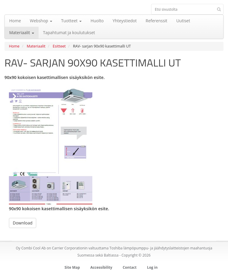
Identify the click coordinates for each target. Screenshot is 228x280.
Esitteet (59, 46)
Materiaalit (36, 46)
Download (22, 223)
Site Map (72, 267)
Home (14, 46)
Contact (130, 267)
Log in (152, 267)
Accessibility (101, 267)
